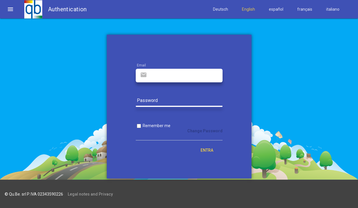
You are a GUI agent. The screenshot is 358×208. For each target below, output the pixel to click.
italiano (332, 9)
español (276, 9)
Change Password (205, 131)
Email (141, 65)
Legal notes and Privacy (90, 194)
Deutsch (220, 9)
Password (147, 100)
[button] (10, 9)
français (304, 9)
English (248, 9)
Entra (207, 150)
